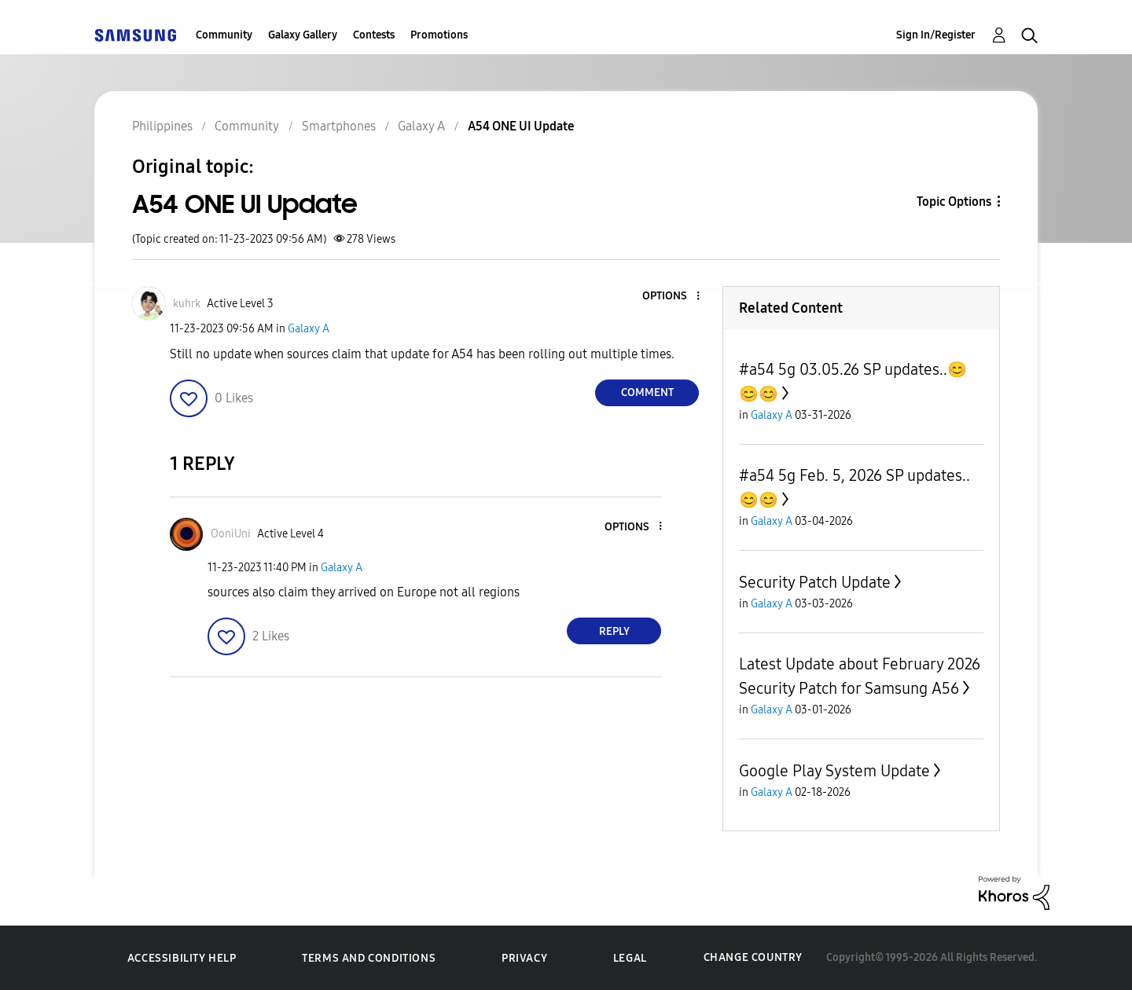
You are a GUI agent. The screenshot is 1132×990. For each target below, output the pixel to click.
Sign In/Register (936, 35)
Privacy (524, 958)
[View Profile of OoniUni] (231, 534)
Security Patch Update (815, 582)
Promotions (439, 35)
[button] (672, 296)
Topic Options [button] (954, 201)
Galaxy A (308, 329)
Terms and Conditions (369, 958)
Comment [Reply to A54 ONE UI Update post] (647, 392)
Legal (630, 958)
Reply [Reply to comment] (614, 631)
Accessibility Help (182, 958)
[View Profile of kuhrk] (186, 303)
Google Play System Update (834, 770)
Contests (374, 35)
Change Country (753, 957)
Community (224, 35)
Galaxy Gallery (302, 35)
